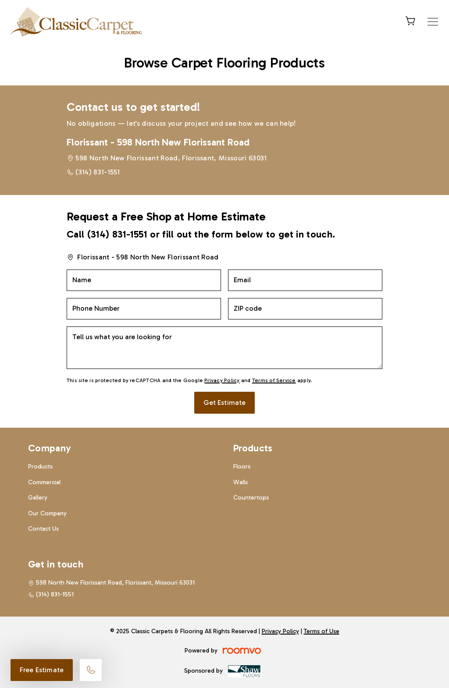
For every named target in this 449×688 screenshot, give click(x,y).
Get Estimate (224, 402)
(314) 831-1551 (97, 172)
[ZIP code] (305, 308)
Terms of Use (321, 631)
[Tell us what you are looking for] (224, 347)
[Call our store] (91, 670)
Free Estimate (42, 670)
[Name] (144, 280)
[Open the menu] (432, 21)
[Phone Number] (144, 308)
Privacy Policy (221, 380)
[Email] (305, 280)
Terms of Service (274, 380)
